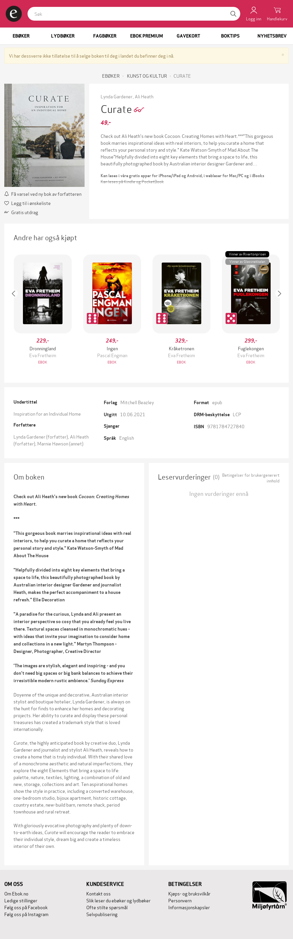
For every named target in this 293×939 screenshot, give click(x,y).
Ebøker (21, 36)
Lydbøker (63, 36)
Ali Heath (144, 96)
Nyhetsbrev (272, 36)
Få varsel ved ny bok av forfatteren (42, 193)
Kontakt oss (98, 893)
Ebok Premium (146, 36)
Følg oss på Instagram (26, 914)
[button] (16, 310)
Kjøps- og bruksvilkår (189, 893)
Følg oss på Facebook (26, 907)
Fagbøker (104, 36)
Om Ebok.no (16, 893)
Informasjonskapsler (189, 907)
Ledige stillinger (20, 900)
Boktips (230, 36)
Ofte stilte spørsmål (107, 907)
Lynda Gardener (116, 96)
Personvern (180, 900)
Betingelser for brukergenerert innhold (251, 478)
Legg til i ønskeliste (27, 202)
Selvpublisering (102, 914)
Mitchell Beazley (137, 402)
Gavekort (188, 36)
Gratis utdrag (21, 212)
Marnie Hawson (52, 443)
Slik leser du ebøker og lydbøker (118, 900)
